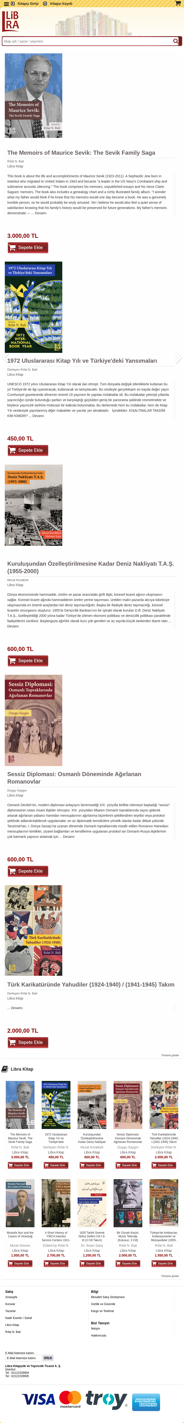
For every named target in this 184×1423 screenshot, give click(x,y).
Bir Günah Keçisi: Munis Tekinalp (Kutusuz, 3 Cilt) (128, 1236)
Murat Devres (20, 1245)
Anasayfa (11, 1297)
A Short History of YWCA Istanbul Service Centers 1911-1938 (56, 1238)
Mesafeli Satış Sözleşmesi (108, 1297)
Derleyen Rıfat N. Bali (22, 369)
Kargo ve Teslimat (102, 1311)
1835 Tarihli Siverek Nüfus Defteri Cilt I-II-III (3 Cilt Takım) (92, 1236)
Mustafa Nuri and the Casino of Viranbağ (20, 1234)
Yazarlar (10, 1311)
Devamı (40, 213)
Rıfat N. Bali (15, 161)
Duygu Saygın (17, 790)
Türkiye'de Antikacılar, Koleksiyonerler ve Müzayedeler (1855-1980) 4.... (164, 1238)
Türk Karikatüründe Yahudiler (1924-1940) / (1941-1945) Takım (90, 984)
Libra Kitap (15, 166)
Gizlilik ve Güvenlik (103, 1304)
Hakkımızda (98, 1335)
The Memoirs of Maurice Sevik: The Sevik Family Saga (81, 152)
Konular (10, 1304)
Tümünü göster (170, 1055)
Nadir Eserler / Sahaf (18, 1318)
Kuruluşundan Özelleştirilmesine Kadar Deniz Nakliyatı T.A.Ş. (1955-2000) (90, 567)
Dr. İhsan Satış (92, 1245)
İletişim (95, 1328)
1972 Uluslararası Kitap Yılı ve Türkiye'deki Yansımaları (82, 360)
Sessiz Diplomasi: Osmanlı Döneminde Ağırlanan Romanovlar (74, 778)
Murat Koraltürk (18, 580)
